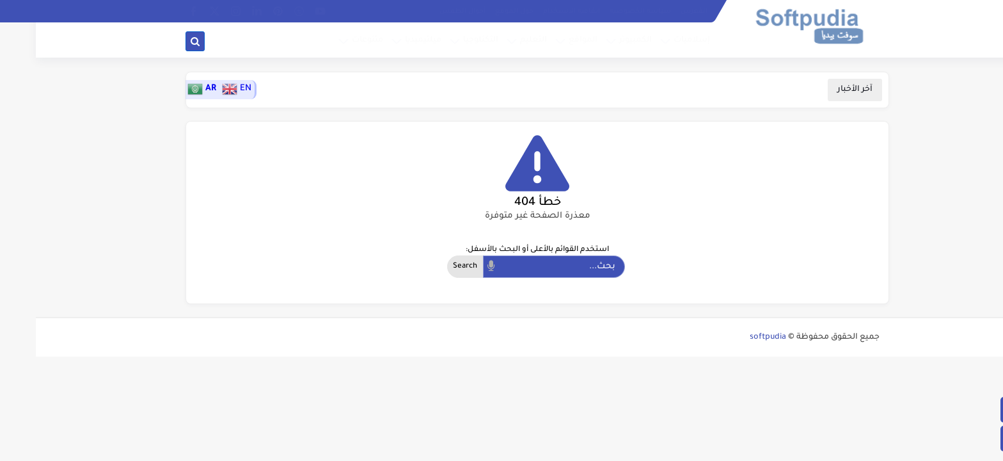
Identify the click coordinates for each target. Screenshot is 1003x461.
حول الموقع (478, 11)
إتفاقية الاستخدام (535, 11)
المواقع (547, 40)
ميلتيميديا (387, 40)
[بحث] (159, 41)
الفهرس (658, 11)
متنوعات (331, 40)
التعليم (497, 40)
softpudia (732, 337)
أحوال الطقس (427, 11)
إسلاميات (656, 40)
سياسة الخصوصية (604, 11)
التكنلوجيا (444, 40)
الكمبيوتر (599, 40)
